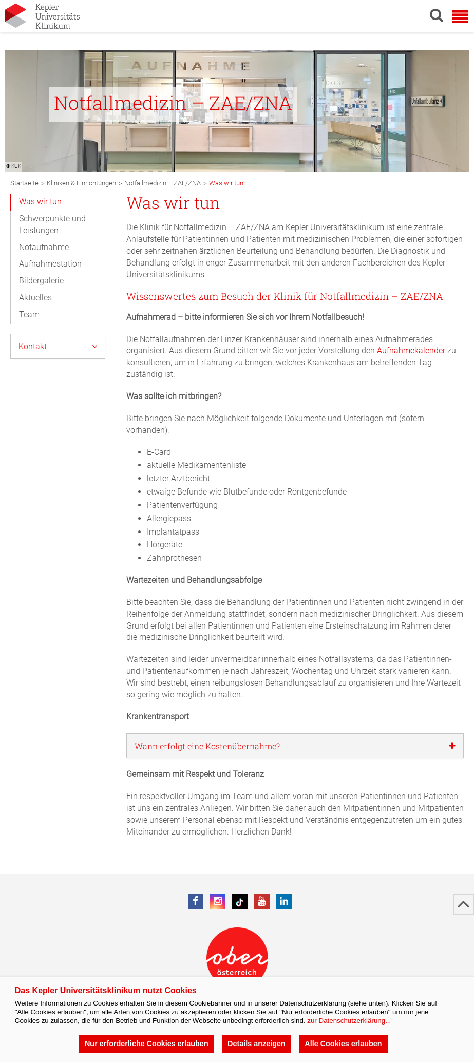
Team (29, 314)
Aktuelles (35, 297)
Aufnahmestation (50, 264)
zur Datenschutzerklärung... (349, 1021)
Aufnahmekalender (411, 350)
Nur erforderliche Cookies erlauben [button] (146, 1043)
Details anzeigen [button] (256, 1043)
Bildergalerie (41, 281)
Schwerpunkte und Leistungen (52, 224)
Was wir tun (40, 201)
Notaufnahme (44, 247)
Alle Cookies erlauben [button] (343, 1043)
